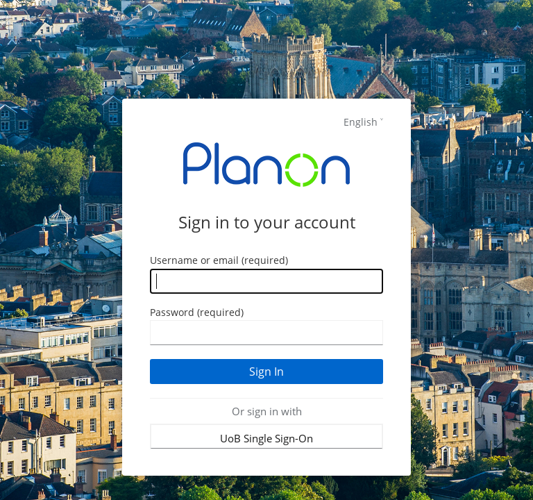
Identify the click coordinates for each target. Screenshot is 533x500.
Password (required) (197, 312)
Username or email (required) (219, 260)
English (361, 121)
